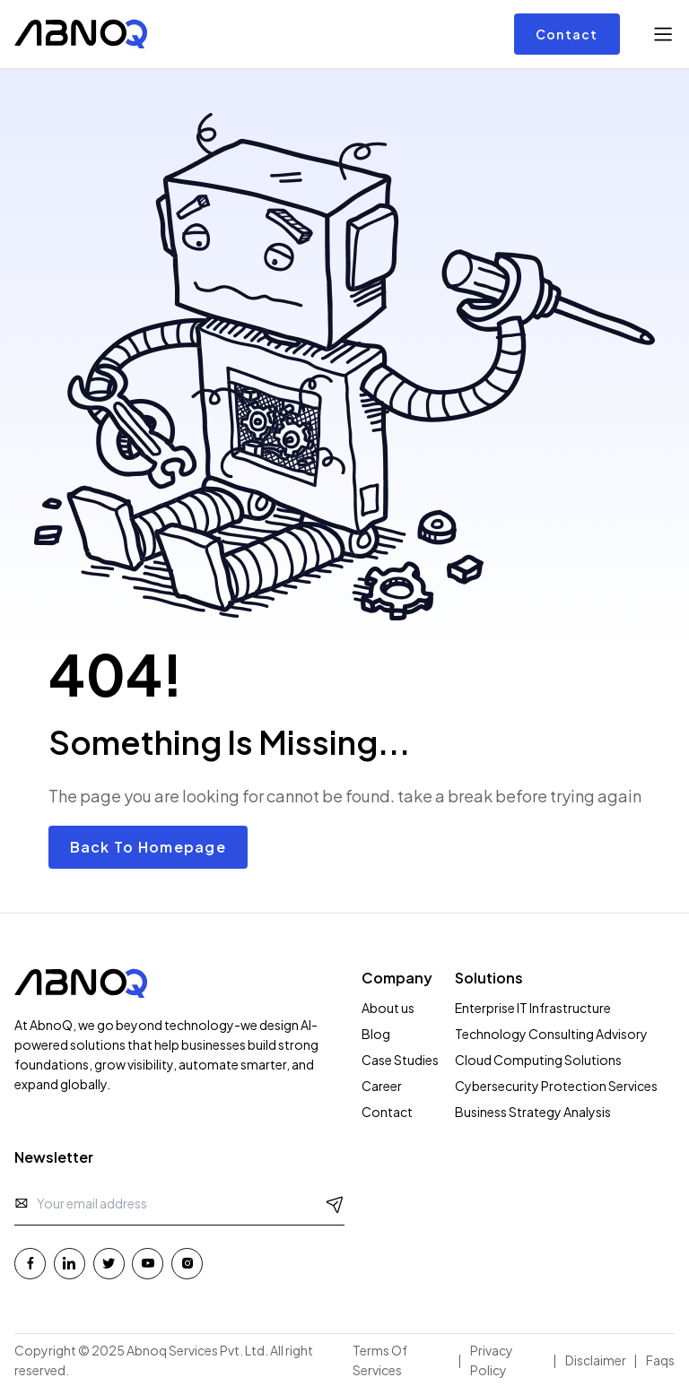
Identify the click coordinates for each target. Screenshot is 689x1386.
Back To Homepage (148, 846)
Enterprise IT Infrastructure (533, 1008)
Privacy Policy (491, 1360)
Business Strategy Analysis (533, 1112)
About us (388, 1008)
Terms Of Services (380, 1360)
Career (382, 1086)
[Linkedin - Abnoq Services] (69, 1263)
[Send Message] (335, 1203)
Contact (567, 34)
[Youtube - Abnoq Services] (147, 1263)
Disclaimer (595, 1360)
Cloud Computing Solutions (538, 1060)
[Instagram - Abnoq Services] (187, 1263)
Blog (376, 1034)
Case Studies (400, 1060)
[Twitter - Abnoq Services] (109, 1263)
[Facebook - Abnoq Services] (30, 1263)
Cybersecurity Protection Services (556, 1086)
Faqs (660, 1360)
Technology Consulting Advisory (551, 1034)
